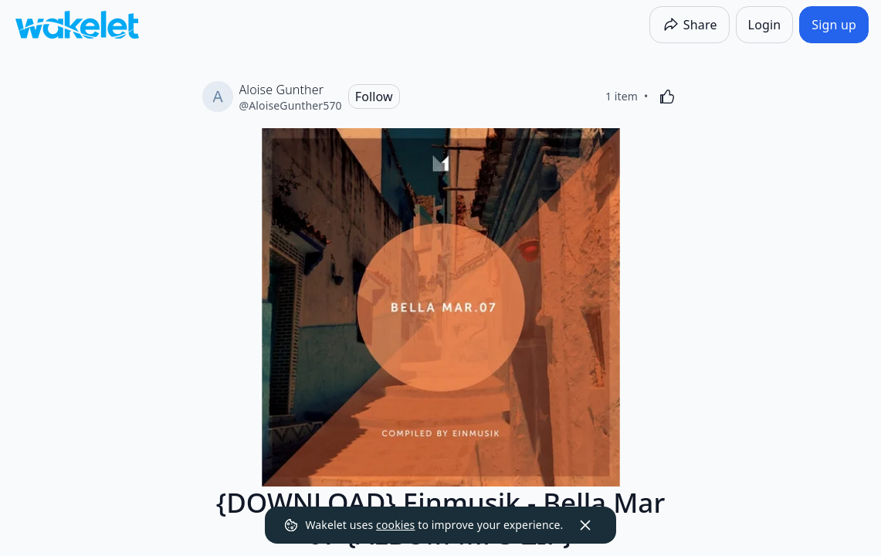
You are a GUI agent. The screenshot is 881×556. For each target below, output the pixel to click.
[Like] (667, 96)
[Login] (765, 24)
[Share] (689, 24)
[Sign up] (834, 24)
